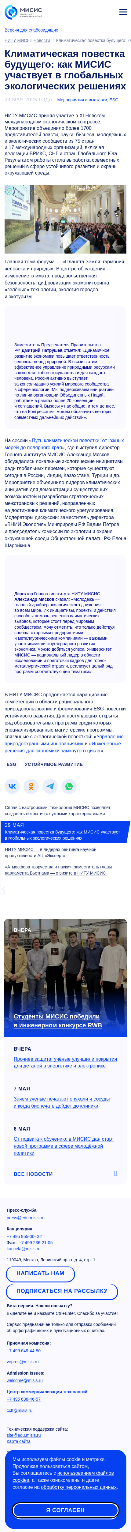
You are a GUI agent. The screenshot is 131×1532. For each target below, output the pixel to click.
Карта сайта (19, 1441)
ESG (114, 99)
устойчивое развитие (54, 764)
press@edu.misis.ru (26, 1217)
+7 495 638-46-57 (24, 1399)
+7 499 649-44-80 (24, 1350)
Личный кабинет (108, 11)
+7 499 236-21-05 (36, 1242)
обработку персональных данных (79, 1487)
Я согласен (65, 1510)
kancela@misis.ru (24, 1248)
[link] (12, 786)
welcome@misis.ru (25, 1380)
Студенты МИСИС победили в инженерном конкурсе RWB (58, 1021)
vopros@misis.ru (22, 1361)
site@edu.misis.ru (24, 1435)
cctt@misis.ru (19, 1410)
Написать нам (40, 1273)
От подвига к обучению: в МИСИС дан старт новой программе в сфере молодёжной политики (64, 1146)
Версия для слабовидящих (31, 30)
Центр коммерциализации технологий (47, 1391)
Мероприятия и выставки (82, 99)
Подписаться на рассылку (61, 1291)
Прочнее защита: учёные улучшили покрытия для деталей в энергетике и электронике (65, 1062)
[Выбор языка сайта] (94, 10)
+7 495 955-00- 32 (24, 1236)
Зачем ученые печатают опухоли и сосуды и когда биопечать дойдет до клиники (62, 1102)
